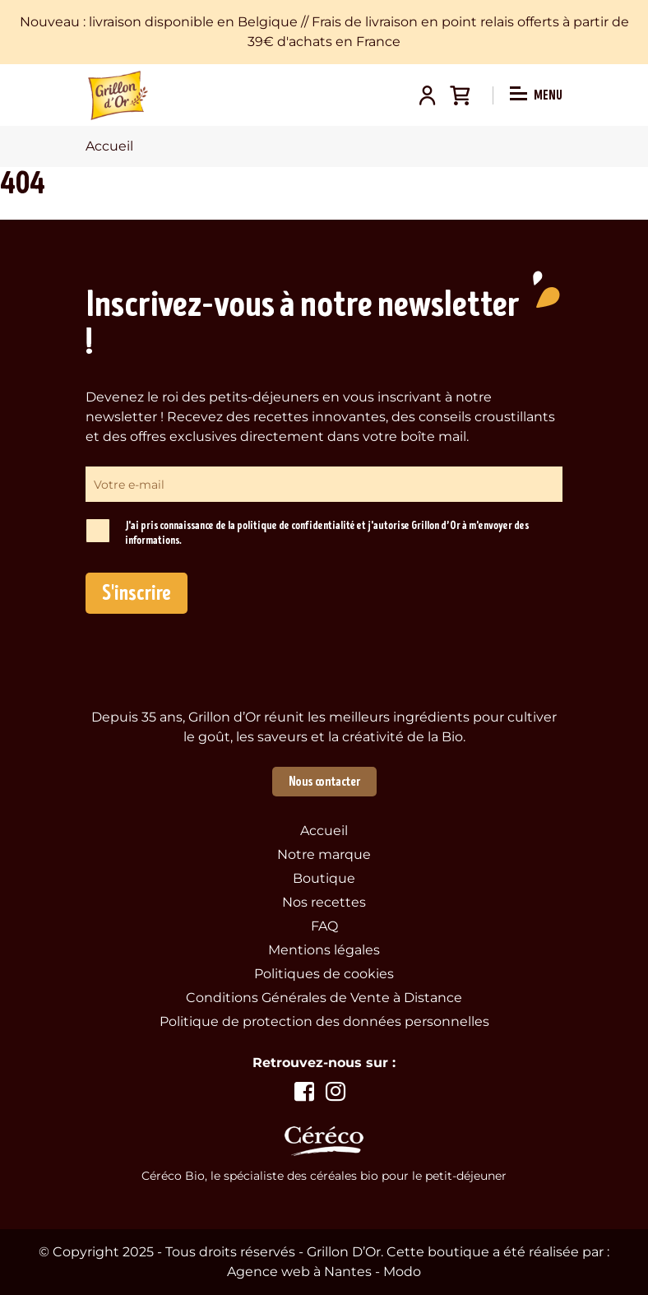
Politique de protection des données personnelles (324, 1021)
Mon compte (426, 95)
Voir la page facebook (304, 1092)
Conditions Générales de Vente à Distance (324, 997)
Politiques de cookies (324, 974)
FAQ (324, 926)
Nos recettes (324, 902)
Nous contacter (324, 781)
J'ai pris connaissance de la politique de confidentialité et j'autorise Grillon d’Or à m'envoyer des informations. (327, 533)
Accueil (324, 830)
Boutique (324, 878)
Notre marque (324, 854)
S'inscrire (136, 593)
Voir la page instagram (335, 1092)
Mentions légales (324, 950)
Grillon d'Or (118, 95)
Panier (459, 95)
